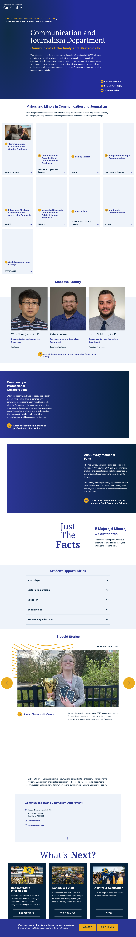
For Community (78, 907)
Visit (104, 865)
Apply (109, 839)
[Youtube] (25, 912)
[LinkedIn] (12, 912)
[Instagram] (16, 912)
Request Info (26, 839)
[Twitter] (7, 912)
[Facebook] (67, 764)
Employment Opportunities (122, 888)
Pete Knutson (59, 304)
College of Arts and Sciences (40, 19)
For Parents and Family (83, 895)
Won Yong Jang (25, 304)
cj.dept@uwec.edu (36, 751)
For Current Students (82, 883)
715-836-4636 (8, 904)
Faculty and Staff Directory (117, 893)
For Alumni (76, 901)
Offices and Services (119, 883)
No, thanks (107, 927)
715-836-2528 (34, 747)
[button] (68, 550)
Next (129, 642)
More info (64, 928)
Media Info (114, 900)
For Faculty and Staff (82, 889)
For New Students (80, 912)
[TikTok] (20, 912)
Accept (87, 927)
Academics (17, 19)
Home (7, 19)
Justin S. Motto (103, 304)
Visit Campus (68, 839)
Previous (7, 642)
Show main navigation (131, 6)
